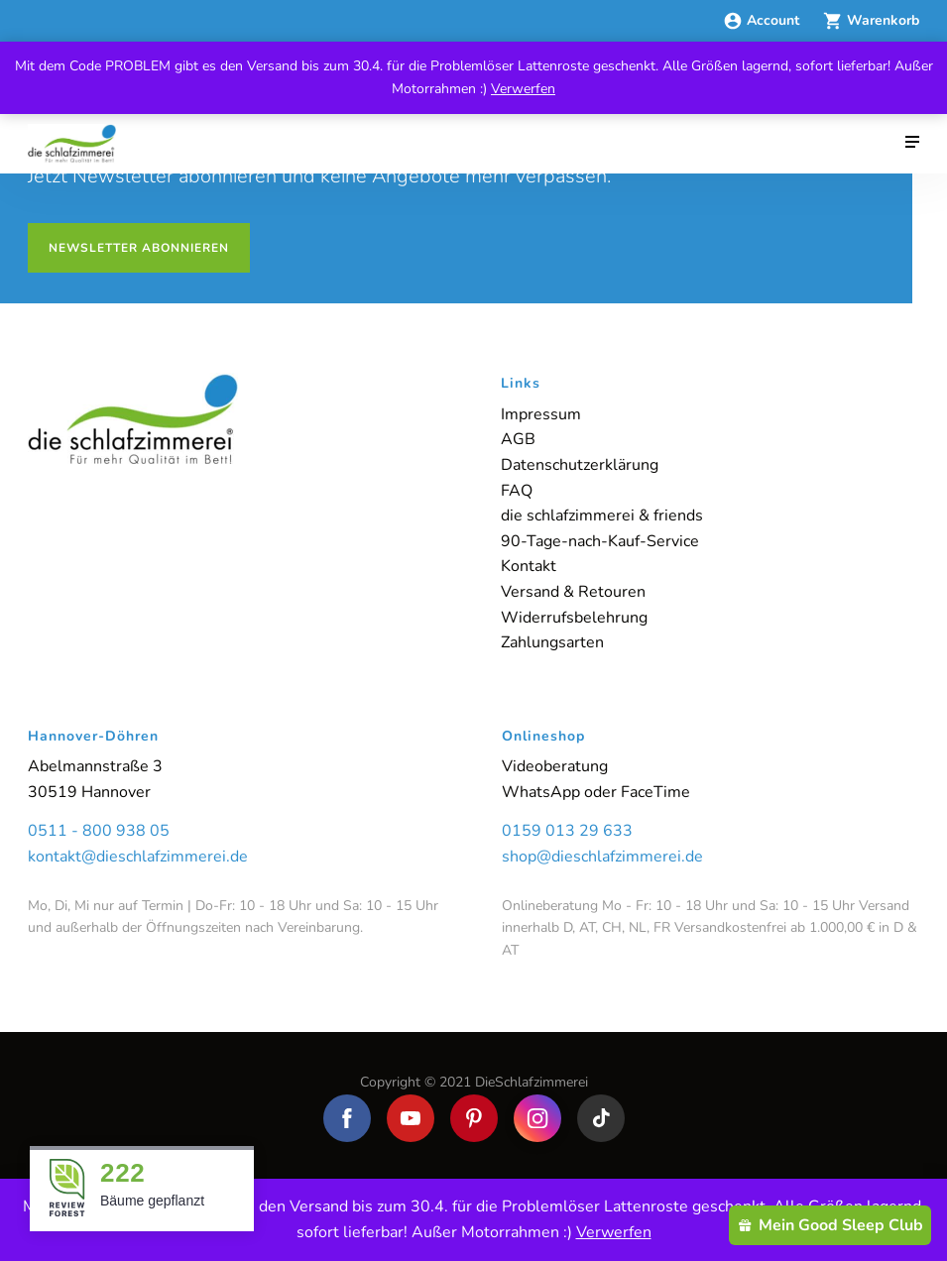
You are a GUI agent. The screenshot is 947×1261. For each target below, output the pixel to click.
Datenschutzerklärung (579, 465)
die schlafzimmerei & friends (602, 515)
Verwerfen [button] (523, 88)
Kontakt (528, 566)
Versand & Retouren (573, 592)
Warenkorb (871, 20)
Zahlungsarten (552, 642)
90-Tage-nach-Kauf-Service (600, 541)
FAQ (517, 491)
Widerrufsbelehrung (574, 618)
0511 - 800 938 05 (99, 831)
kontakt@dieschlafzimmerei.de (138, 856)
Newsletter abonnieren (139, 248)
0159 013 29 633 (567, 831)
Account (763, 20)
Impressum (541, 414)
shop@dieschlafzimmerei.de (602, 856)
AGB (518, 439)
